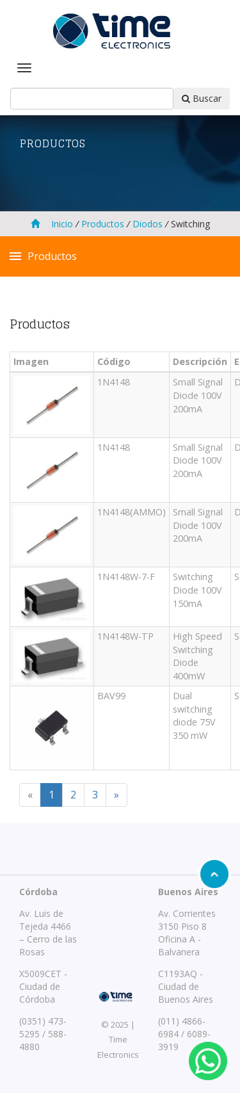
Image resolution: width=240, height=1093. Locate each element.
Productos (102, 224)
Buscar (201, 98)
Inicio (52, 224)
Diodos (146, 224)
